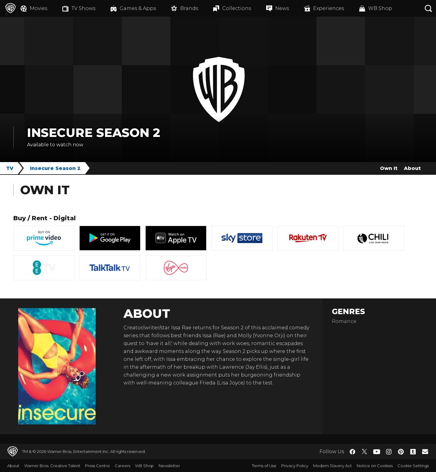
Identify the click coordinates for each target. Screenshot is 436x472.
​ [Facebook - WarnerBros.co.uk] (352, 451)
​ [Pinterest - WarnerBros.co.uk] (401, 451)
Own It (389, 168)
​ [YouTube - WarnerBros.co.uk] (376, 451)
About (412, 168)
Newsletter (169, 465)
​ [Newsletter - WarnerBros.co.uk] (425, 451)
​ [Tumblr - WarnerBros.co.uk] (413, 451)
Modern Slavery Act (332, 465)
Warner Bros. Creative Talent (52, 465)
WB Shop (144, 465)
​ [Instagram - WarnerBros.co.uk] (388, 451)
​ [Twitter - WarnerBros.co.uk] (364, 451)
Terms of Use (264, 465)
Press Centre (97, 465)
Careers (122, 465)
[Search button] (428, 8)
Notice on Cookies (375, 465)
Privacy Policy (294, 465)
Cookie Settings (413, 465)
